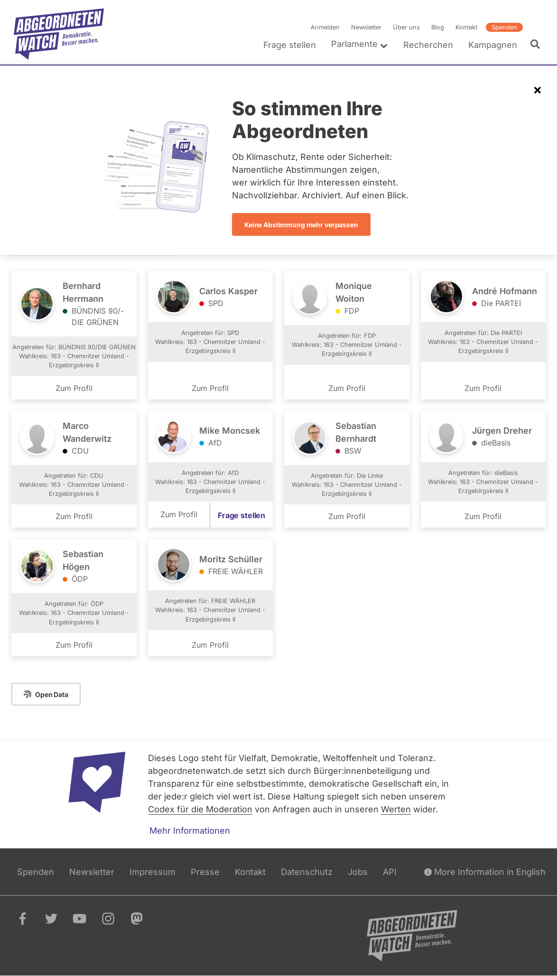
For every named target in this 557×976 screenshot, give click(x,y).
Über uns (406, 27)
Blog (437, 27)
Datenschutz (307, 872)
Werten (396, 809)
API (390, 872)
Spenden (504, 27)
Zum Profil (74, 387)
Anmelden (325, 27)
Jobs (358, 872)
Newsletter (366, 27)
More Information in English (485, 871)
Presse (205, 872)
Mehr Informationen (189, 831)
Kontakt (466, 27)
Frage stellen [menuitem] (289, 45)
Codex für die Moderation (200, 809)
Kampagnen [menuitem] (492, 45)
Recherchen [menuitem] (428, 45)
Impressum (153, 872)
